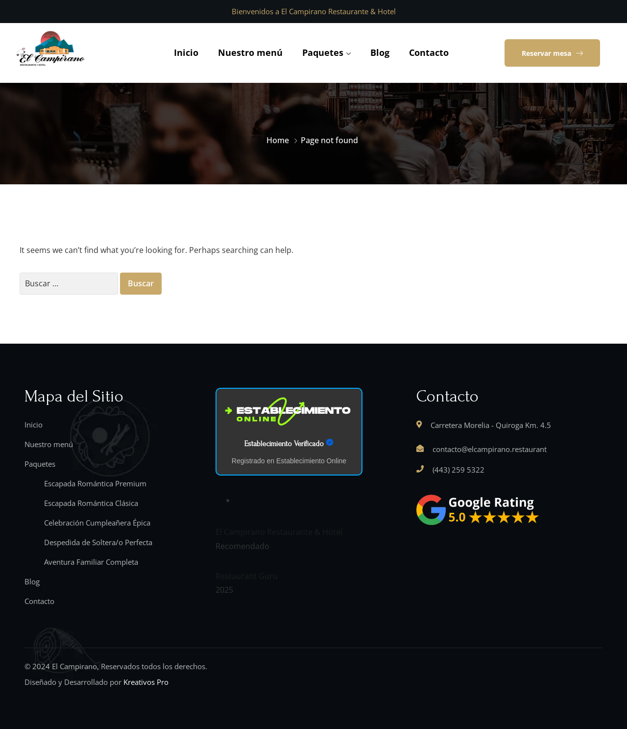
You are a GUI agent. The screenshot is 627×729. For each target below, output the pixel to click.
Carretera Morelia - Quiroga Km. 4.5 (491, 425)
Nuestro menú (250, 52)
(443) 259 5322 (458, 470)
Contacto (429, 52)
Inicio (186, 52)
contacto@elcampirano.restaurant (490, 449)
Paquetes (322, 52)
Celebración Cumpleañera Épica (97, 523)
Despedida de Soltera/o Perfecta (98, 542)
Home (277, 140)
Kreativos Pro (146, 682)
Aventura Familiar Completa (91, 562)
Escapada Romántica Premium (95, 483)
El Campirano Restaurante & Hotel (279, 532)
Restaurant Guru (247, 576)
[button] (552, 53)
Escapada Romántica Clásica (91, 503)
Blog (379, 52)
